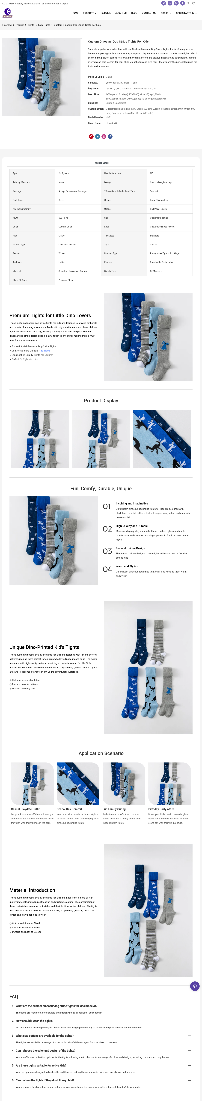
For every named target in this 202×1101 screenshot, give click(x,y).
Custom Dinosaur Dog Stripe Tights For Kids (77, 25)
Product (19, 25)
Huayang (7, 25)
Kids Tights (44, 25)
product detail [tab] (101, 163)
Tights (31, 25)
